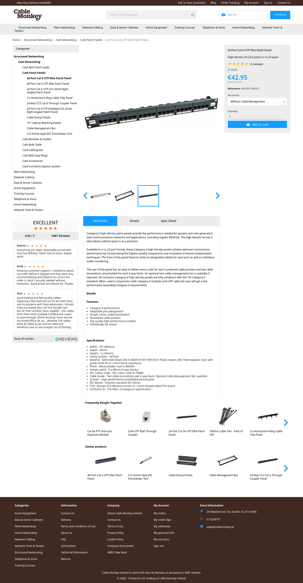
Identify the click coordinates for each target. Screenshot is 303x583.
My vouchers (161, 539)
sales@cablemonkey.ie (220, 527)
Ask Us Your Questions (192, 2)
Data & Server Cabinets (124, 27)
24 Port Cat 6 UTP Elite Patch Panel (49, 78)
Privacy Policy (115, 533)
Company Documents (120, 546)
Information (68, 546)
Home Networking (243, 27)
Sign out (159, 546)
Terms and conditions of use (78, 526)
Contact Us (283, 2)
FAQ (63, 539)
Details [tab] (134, 221)
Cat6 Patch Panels (34, 73)
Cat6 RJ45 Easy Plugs (35, 155)
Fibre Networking (64, 27)
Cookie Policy (115, 539)
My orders (160, 513)
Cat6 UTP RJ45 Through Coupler (142, 433)
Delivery (66, 520)
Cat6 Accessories (33, 161)
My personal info (164, 533)
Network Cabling (92, 27)
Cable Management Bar (41, 128)
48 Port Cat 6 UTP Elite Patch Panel (48, 84)
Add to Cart (259, 125)
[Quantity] (257, 116)
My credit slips (162, 520)
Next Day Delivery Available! (34, 2)
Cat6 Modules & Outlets (37, 139)
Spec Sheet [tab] (168, 221)
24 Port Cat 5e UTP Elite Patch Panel (187, 433)
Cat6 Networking (29, 62)
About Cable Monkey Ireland (124, 513)
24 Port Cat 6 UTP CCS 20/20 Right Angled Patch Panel (47, 90)
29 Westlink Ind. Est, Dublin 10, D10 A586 (232, 512)
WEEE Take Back (117, 552)
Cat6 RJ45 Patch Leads (36, 67)
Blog (213, 2)
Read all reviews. (24, 338)
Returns (66, 559)
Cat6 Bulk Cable (32, 144)
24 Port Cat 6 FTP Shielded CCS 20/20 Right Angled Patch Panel (49, 110)
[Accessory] (257, 102)
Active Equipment (156, 27)
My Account (251, 2)
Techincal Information (74, 552)
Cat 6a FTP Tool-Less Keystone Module (100, 433)
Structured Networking (32, 27)
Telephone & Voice (213, 27)
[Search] (151, 15)
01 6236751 (214, 519)
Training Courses (184, 27)
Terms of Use (115, 526)
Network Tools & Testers (28, 210)
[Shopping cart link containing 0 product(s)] (255, 15)
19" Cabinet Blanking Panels (44, 123)
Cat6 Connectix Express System (42, 166)
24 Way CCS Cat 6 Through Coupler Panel (52, 103)
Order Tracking (230, 2)
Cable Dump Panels (39, 117)
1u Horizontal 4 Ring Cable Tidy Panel (50, 98)
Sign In (268, 2)
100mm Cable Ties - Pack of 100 (226, 433)
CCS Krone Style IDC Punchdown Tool (49, 134)
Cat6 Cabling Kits (33, 150)
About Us (66, 533)
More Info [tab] (100, 221)
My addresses (162, 526)
